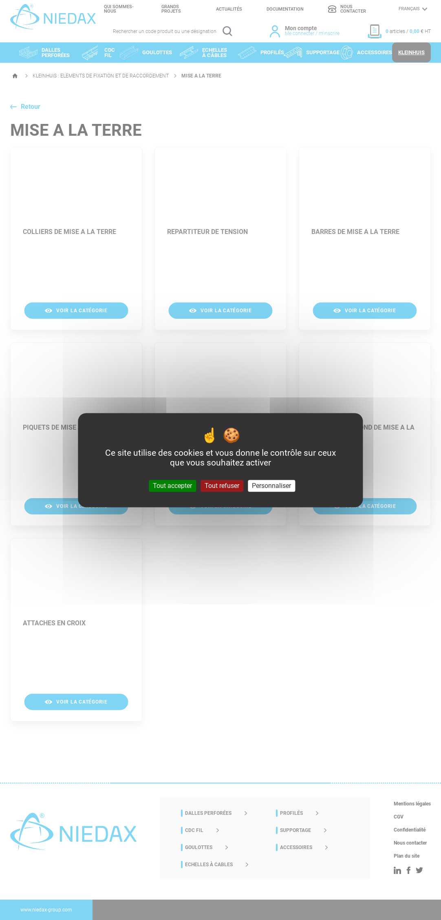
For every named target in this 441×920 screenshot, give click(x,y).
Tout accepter (172, 486)
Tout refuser (222, 486)
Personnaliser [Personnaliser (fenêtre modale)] (271, 486)
